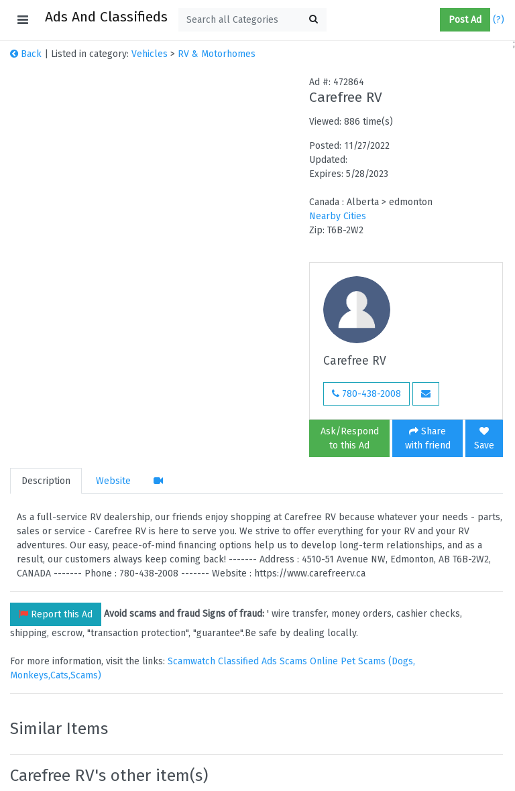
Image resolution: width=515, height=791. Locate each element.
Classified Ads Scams (264, 661)
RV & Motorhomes (216, 54)
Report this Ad (56, 614)
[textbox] (252, 20)
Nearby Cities (337, 216)
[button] (434, 20)
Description (45, 481)
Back (26, 54)
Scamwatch (191, 661)
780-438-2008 (366, 394)
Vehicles (149, 54)
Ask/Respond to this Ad (350, 438)
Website (113, 481)
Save (484, 438)
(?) (498, 19)
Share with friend (428, 438)
